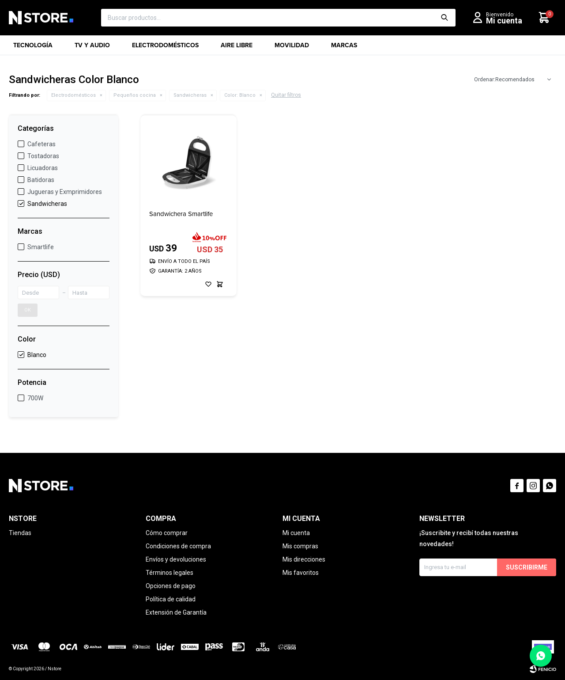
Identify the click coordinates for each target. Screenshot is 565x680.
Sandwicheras (190, 95)
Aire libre (236, 48)
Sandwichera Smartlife (181, 214)
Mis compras (300, 546)
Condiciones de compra (178, 546)
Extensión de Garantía (176, 612)
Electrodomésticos (165, 48)
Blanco (240, 95)
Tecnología (33, 48)
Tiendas (20, 532)
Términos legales (169, 572)
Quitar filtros (286, 95)
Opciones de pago (171, 585)
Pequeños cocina (134, 95)
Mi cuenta (296, 532)
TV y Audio (92, 48)
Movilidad (292, 48)
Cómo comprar (167, 532)
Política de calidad (171, 599)
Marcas (344, 48)
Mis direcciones (303, 559)
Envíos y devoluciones (176, 559)
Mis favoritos (300, 572)
